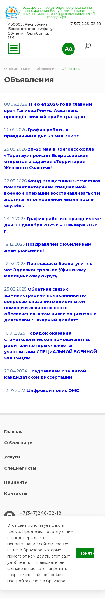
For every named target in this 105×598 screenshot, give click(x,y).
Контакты (15, 493)
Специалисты (20, 468)
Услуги (12, 456)
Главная (13, 431)
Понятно (86, 553)
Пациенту (15, 482)
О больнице (18, 442)
